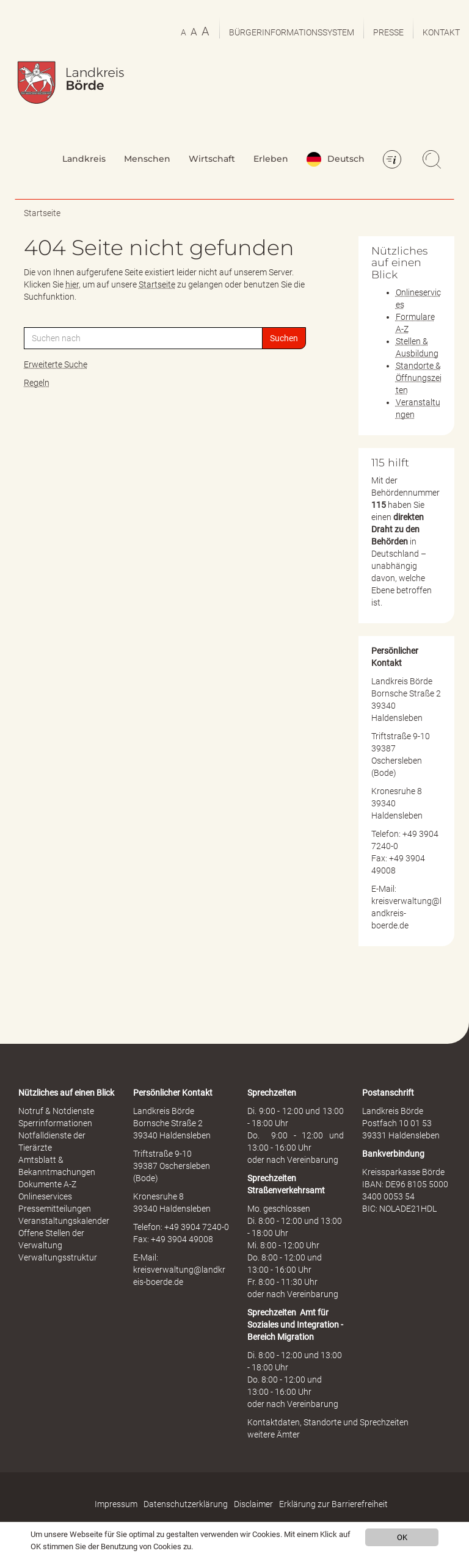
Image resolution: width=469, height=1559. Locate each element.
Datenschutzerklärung (186, 1504)
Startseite (42, 213)
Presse (388, 32)
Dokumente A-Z (47, 1184)
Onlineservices (45, 1196)
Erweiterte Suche (55, 364)
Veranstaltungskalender (63, 1221)
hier (72, 284)
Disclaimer (253, 1504)
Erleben (270, 158)
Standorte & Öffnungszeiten (419, 378)
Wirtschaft (212, 158)
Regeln (36, 383)
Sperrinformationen (55, 1123)
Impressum (116, 1504)
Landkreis (84, 158)
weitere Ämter (273, 1434)
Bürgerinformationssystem (291, 32)
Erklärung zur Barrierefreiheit (333, 1504)
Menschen (147, 158)
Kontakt (441, 32)
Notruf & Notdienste (56, 1111)
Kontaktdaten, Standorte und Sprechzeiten (328, 1422)
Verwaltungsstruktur (57, 1257)
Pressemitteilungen (54, 1209)
